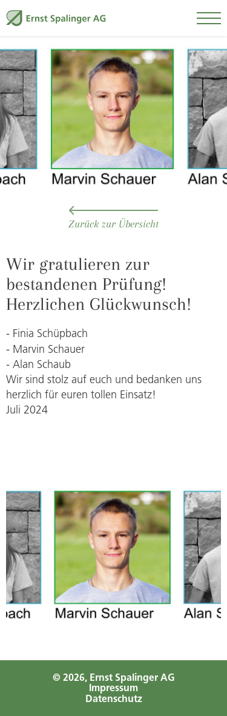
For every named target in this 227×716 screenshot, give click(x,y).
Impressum (113, 688)
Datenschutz (113, 698)
